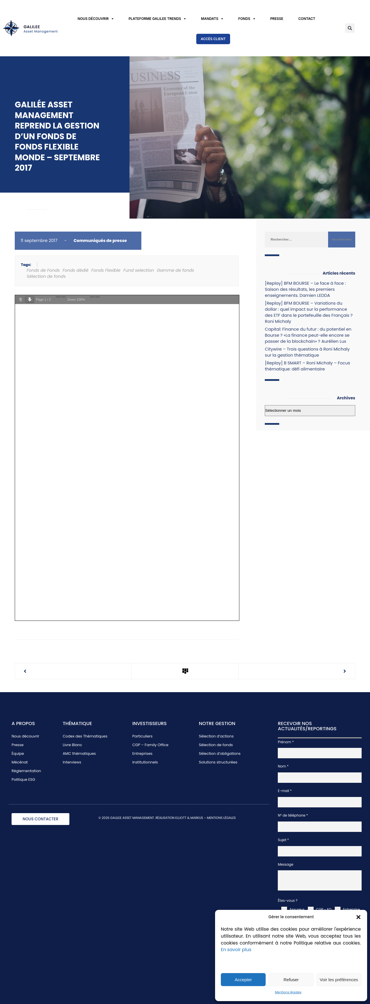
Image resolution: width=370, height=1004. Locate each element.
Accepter (243, 979)
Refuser (291, 979)
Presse (276, 18)
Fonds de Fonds (43, 270)
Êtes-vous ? (287, 900)
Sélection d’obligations (219, 753)
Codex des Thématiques (85, 736)
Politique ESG (23, 779)
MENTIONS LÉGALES (221, 818)
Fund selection (138, 270)
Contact (306, 18)
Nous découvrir (95, 19)
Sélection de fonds (46, 276)
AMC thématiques (79, 753)
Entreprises (142, 753)
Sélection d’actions (216, 736)
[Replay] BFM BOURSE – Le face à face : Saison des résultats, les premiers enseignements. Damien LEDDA (305, 289)
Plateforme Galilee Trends (157, 19)
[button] (358, 917)
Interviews (72, 762)
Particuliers (142, 736)
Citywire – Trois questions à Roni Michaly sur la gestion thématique (307, 352)
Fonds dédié (75, 270)
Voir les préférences (339, 979)
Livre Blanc (72, 744)
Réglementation (26, 770)
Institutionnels (145, 762)
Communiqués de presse (100, 240)
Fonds (246, 19)
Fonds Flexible (106, 270)
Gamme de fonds (175, 270)
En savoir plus (236, 950)
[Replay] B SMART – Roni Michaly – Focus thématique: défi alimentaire (307, 366)
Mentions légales (288, 992)
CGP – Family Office (150, 744)
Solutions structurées (218, 762)
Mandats (212, 19)
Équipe (18, 753)
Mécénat (20, 762)
